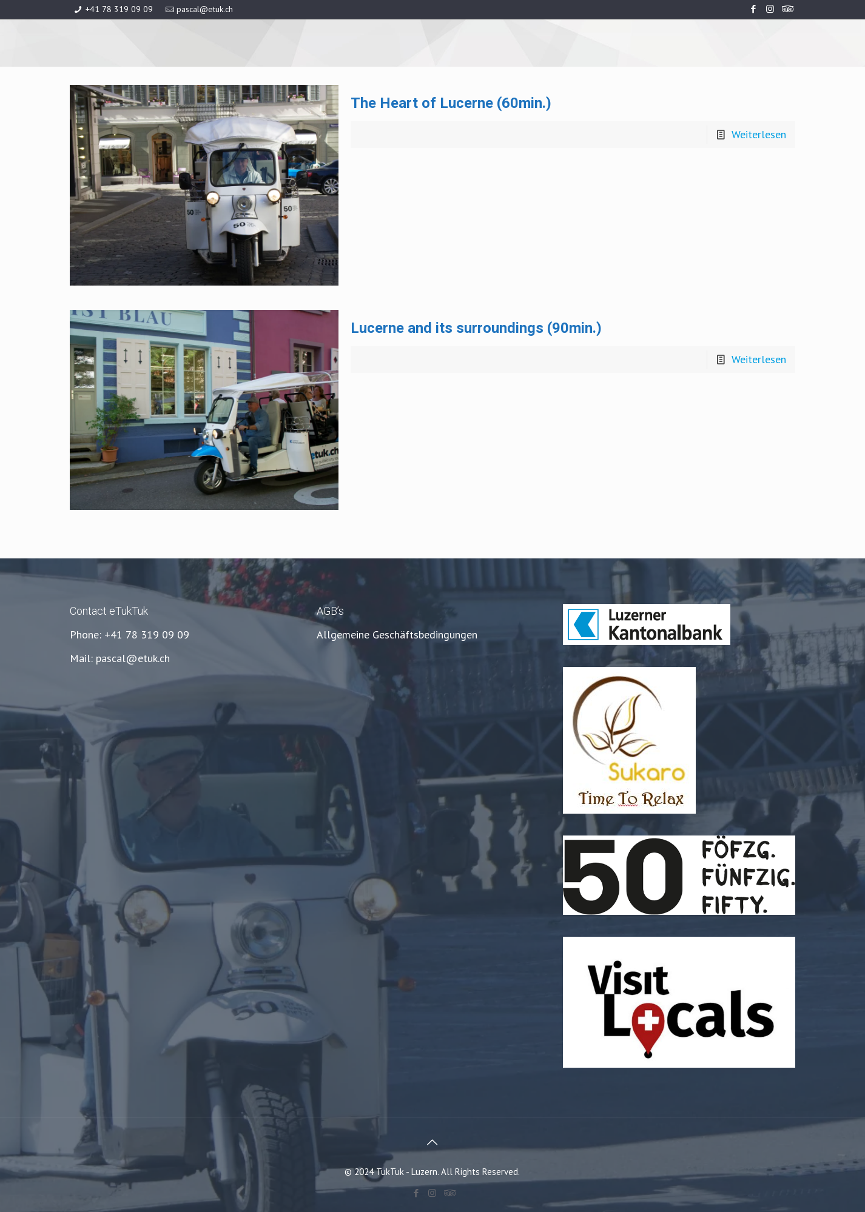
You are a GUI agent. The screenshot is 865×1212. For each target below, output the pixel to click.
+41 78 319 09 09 (119, 9)
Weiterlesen (759, 134)
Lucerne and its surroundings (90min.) (476, 328)
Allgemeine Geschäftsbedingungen (397, 634)
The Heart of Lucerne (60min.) (451, 103)
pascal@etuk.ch (205, 9)
